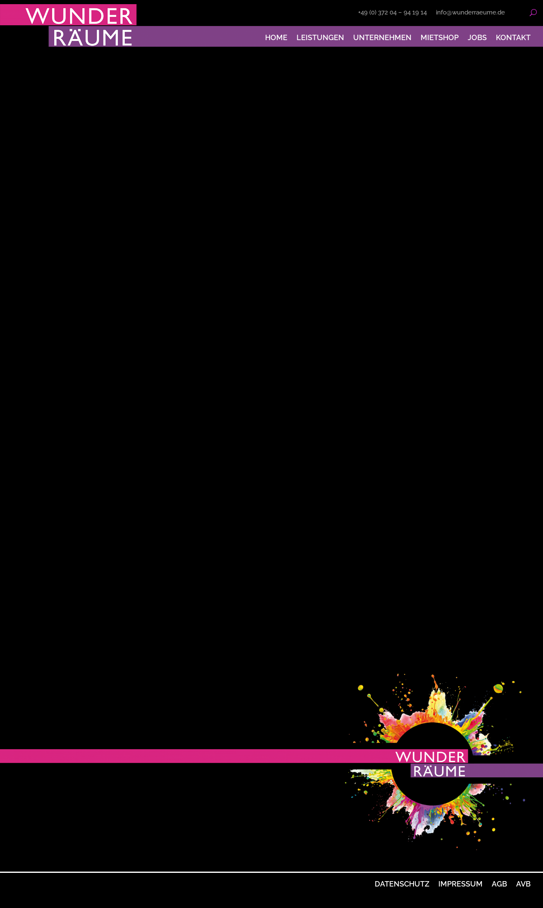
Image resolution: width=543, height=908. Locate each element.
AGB (499, 883)
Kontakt (513, 37)
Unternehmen (382, 37)
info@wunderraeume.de (470, 13)
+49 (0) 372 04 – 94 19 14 (392, 13)
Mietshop (440, 37)
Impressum (460, 883)
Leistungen (320, 37)
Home (276, 37)
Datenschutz (402, 883)
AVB (523, 883)
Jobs (477, 37)
